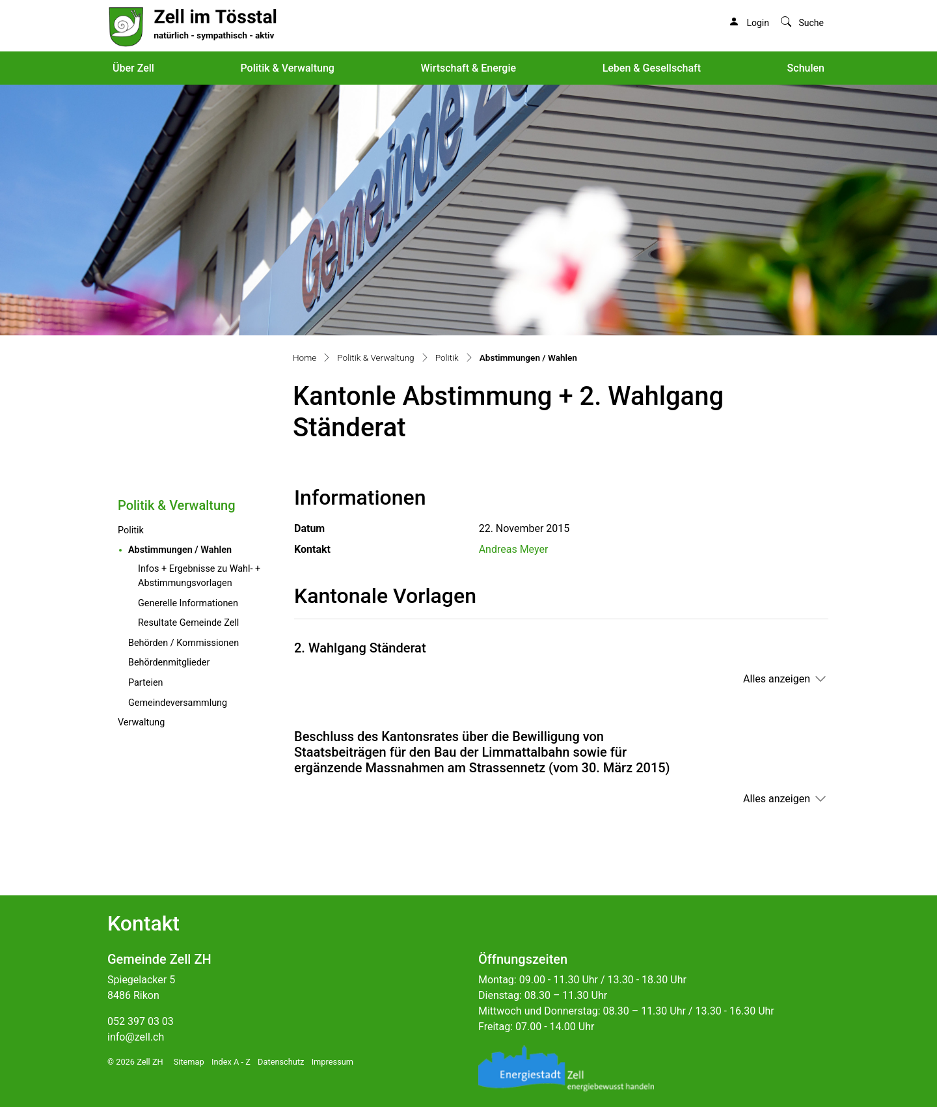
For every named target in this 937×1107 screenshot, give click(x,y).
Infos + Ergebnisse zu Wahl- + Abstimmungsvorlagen (199, 576)
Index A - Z (231, 1062)
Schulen (805, 68)
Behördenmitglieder (169, 662)
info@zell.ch (135, 1037)
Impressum (332, 1062)
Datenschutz (281, 1062)
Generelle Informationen (188, 603)
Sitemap (189, 1062)
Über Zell (133, 68)
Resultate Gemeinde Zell (188, 622)
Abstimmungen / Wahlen (200, 548)
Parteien (145, 682)
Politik (131, 530)
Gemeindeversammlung (177, 702)
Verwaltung (141, 722)
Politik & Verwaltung (287, 68)
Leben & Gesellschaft (652, 68)
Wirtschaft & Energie (468, 68)
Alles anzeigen (776, 679)
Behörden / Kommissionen (183, 643)
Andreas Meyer (514, 549)
